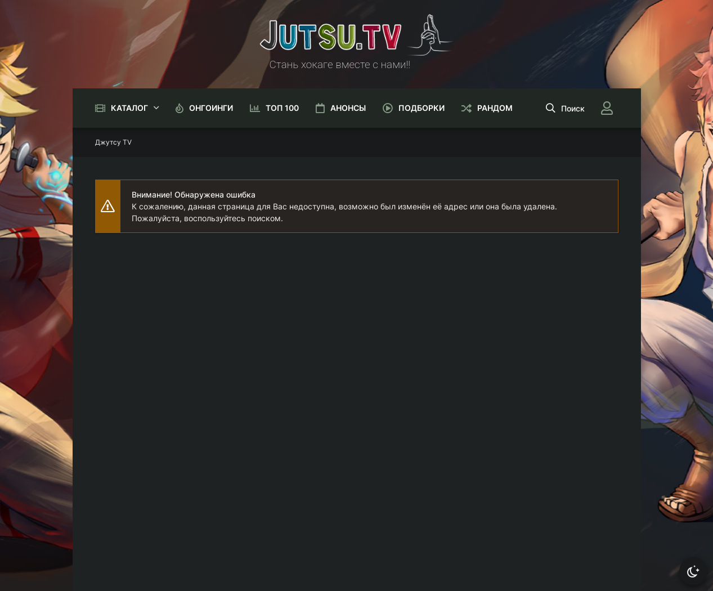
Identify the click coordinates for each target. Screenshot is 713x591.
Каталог (129, 108)
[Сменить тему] (693, 571)
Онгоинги (211, 108)
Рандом (495, 108)
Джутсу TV (113, 142)
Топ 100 (282, 108)
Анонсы (348, 108)
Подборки (421, 108)
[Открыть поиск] (565, 108)
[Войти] (607, 108)
